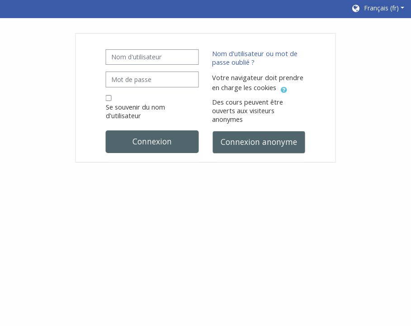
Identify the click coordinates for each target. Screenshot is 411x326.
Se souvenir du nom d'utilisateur (135, 111)
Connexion (152, 141)
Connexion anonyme (259, 141)
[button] (377, 9)
